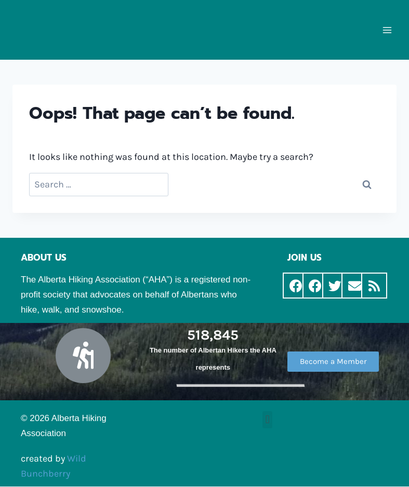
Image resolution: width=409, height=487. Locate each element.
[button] (333, 361)
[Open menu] (387, 30)
